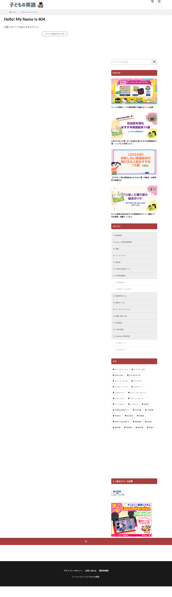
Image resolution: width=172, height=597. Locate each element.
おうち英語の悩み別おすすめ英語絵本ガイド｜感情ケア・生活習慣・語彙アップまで (133, 220)
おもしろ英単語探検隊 (125, 248)
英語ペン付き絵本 (126, 297)
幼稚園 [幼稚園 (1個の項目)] (141, 426)
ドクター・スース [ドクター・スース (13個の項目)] (121, 397)
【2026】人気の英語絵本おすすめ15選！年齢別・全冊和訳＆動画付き (134, 183)
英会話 (118, 269)
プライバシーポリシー (71, 581)
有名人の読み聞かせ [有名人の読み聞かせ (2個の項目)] (122, 432)
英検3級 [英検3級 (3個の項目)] (118, 437)
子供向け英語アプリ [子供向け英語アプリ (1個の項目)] (122, 420)
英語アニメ (123, 359)
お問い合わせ (91, 581)
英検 (118, 255)
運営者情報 (106, 581)
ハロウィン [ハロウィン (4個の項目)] (137, 397)
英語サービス (121, 311)
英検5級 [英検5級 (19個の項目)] (140, 437)
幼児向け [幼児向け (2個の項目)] (118, 426)
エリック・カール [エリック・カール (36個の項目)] (121, 391)
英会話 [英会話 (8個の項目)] (149, 432)
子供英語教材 (121, 283)
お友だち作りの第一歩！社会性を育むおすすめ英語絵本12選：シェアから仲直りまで (133, 146)
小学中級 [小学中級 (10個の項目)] (138, 420)
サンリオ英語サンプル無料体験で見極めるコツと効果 (133, 108)
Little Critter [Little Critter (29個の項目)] (119, 385)
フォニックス (121, 262)
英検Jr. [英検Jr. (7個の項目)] (151, 437)
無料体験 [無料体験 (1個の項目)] (138, 432)
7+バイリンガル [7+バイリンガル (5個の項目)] (139, 379)
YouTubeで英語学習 (124, 345)
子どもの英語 (94, 587)
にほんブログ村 (117, 505)
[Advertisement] (134, 35)
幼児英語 (119, 331)
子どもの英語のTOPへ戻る (55, 34)
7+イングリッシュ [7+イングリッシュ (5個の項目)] (121, 379)
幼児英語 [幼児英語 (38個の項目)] (130, 426)
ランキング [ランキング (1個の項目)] (134, 414)
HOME (14, 12)
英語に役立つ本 (122, 324)
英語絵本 (119, 241)
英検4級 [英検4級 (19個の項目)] (129, 437)
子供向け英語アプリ (124, 276)
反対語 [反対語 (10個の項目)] (146, 414)
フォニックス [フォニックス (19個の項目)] (119, 408)
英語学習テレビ (122, 304)
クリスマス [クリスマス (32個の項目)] (137, 391)
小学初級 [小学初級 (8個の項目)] (150, 420)
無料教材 (122, 290)
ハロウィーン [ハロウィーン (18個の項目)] (119, 403)
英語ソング (123, 352)
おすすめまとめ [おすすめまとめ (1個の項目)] (134, 385)
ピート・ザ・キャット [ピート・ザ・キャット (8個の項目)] (138, 403)
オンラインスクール (124, 318)
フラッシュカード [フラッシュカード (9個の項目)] (136, 408)
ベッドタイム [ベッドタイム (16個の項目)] (119, 414)
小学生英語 (120, 338)
